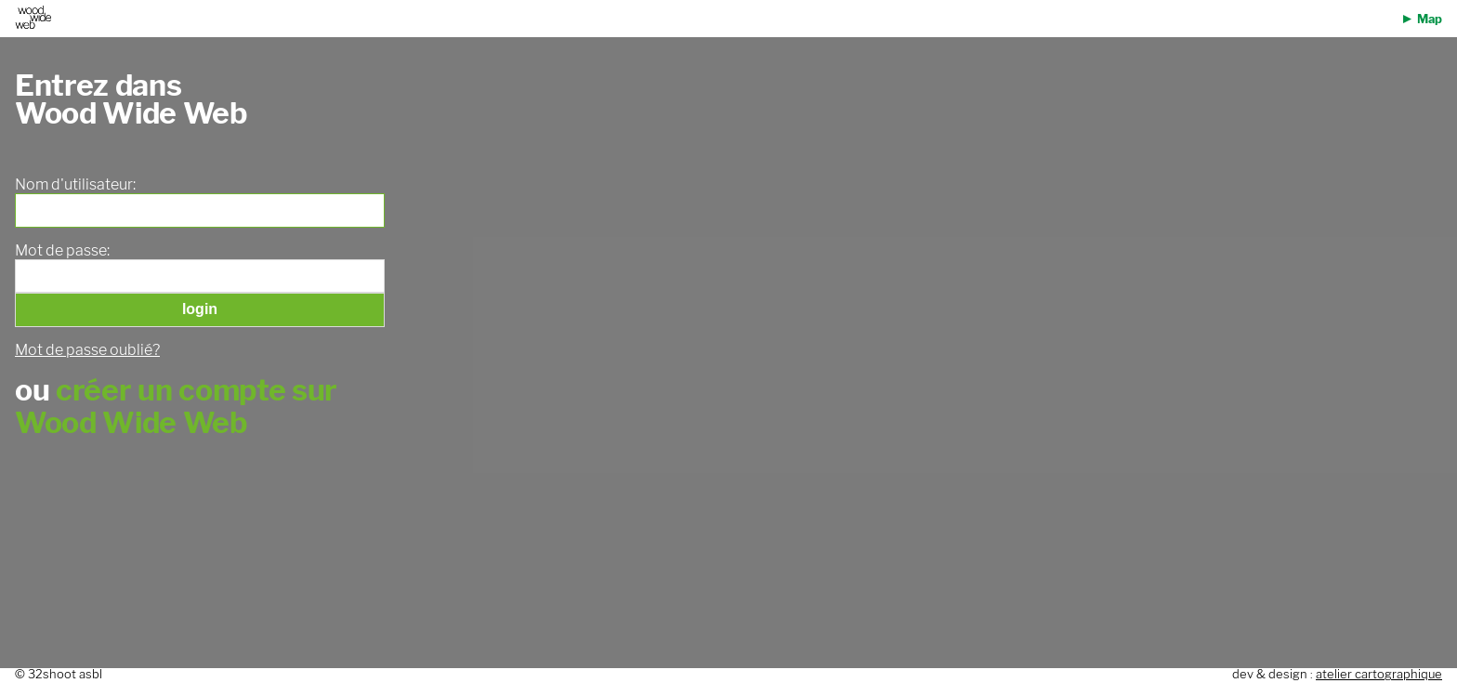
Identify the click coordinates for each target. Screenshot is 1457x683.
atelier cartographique (1379, 674)
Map (1429, 19)
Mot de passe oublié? (87, 350)
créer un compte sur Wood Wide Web (176, 406)
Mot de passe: (62, 251)
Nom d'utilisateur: (75, 185)
